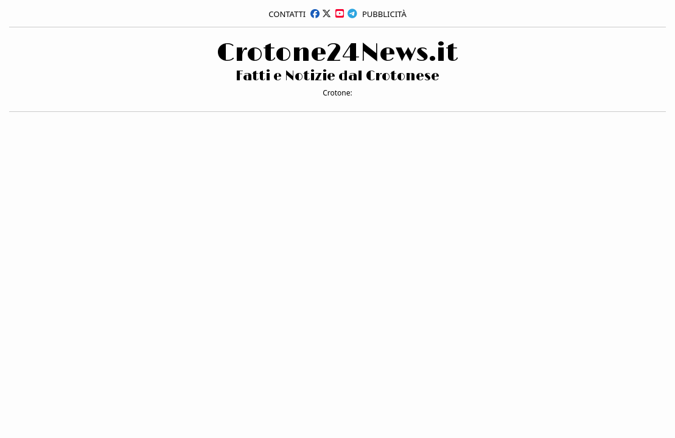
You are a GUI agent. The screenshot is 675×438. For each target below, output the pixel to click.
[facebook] (315, 13)
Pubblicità (384, 14)
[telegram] (352, 13)
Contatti (287, 14)
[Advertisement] (100, 68)
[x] (326, 13)
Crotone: (337, 93)
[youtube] (339, 13)
